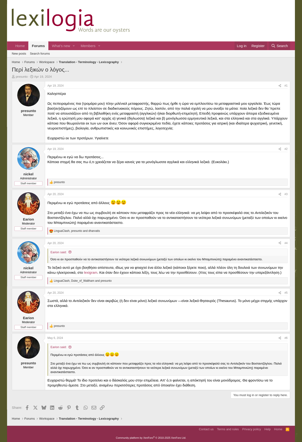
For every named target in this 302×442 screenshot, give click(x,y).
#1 (286, 85)
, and (77, 231)
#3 (286, 194)
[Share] (280, 85)
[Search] (279, 45)
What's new (61, 46)
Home (20, 46)
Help (267, 429)
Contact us (206, 429)
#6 (286, 338)
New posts (19, 53)
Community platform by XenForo (151, 437)
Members (88, 46)
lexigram (90, 272)
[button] (74, 45)
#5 (286, 292)
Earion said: (58, 252)
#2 (286, 149)
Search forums (40, 53)
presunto (22, 76)
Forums (38, 46)
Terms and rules (228, 429)
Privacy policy (251, 429)
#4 (286, 243)
